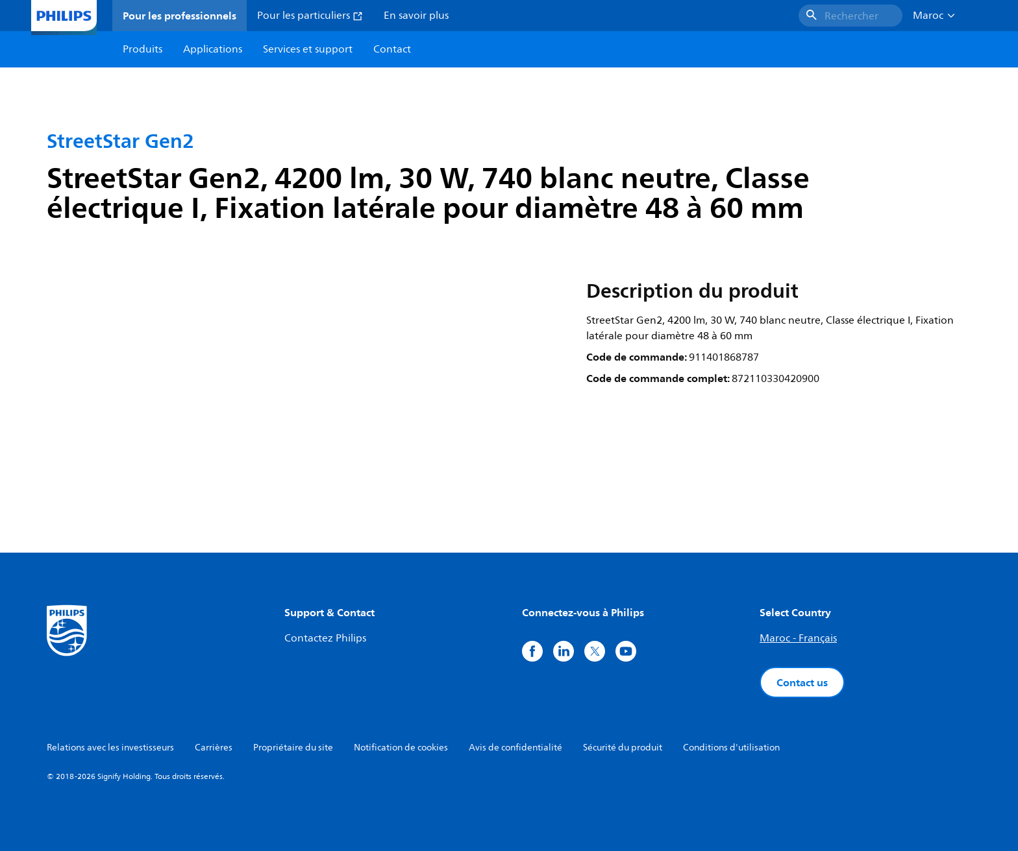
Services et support (308, 49)
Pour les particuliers (310, 15)
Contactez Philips (325, 638)
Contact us (802, 682)
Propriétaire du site (293, 747)
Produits (142, 49)
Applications (212, 49)
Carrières (213, 747)
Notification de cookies (401, 747)
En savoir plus (416, 15)
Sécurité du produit (622, 747)
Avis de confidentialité (515, 747)
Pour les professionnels (179, 15)
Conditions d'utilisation (731, 747)
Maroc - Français (798, 638)
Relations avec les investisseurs (110, 747)
